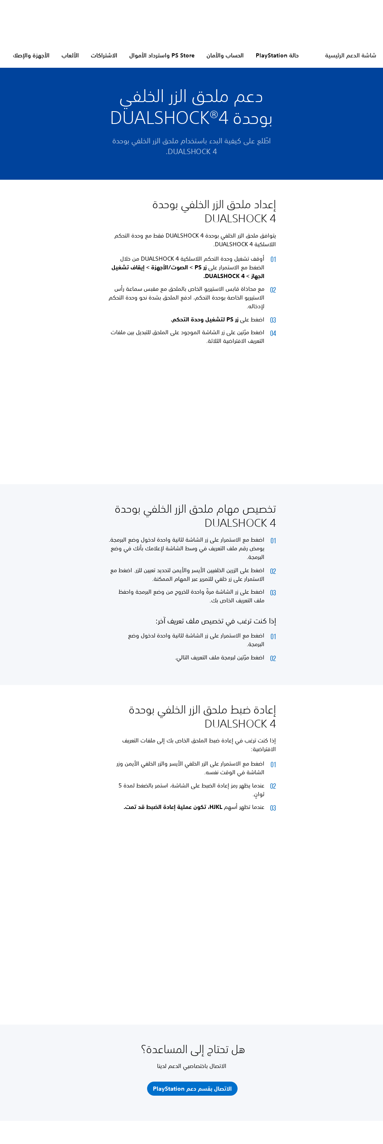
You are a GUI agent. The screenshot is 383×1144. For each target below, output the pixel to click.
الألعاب (70, 55)
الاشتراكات (104, 55)
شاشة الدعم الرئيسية (350, 55)
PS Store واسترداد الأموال (162, 55)
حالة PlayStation (277, 55)
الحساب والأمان (225, 55)
